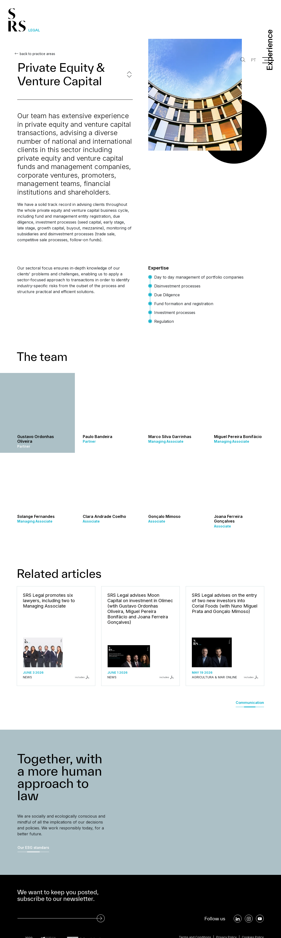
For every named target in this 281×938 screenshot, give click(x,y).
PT (252, 60)
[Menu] (267, 60)
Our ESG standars (33, 847)
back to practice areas (35, 54)
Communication (250, 702)
